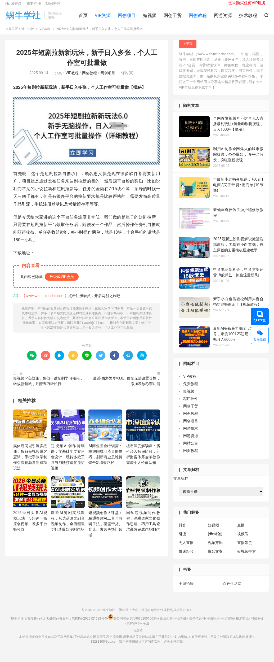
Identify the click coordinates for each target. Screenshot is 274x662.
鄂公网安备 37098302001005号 (133, 624)
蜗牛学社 (23, 19)
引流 (182, 539)
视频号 (242, 539)
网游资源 (223, 18)
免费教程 (190, 389)
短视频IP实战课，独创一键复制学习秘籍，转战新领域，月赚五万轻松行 (48, 386)
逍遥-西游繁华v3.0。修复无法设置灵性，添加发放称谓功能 (126, 386)
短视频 (149, 18)
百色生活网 (232, 589)
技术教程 (248, 18)
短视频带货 (246, 557)
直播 (241, 531)
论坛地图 (166, 624)
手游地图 (180, 624)
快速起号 (186, 557)
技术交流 (242, 624)
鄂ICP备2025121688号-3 (89, 624)
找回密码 (53, 7)
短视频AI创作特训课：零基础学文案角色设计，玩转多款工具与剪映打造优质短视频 (68, 462)
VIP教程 (45, 34)
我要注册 (33, 7)
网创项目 (127, 18)
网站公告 (190, 449)
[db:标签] (215, 539)
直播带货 (244, 548)
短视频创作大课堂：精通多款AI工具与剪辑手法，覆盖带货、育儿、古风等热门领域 (105, 529)
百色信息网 (197, 624)
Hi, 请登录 (13, 7)
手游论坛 (186, 589)
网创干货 (173, 18)
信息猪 (138, 635)
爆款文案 (215, 557)
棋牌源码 (133, 629)
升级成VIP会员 (62, 282)
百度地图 (31, 624)
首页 (83, 18)
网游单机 (257, 624)
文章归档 (180, 484)
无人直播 (186, 548)
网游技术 (190, 434)
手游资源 (227, 624)
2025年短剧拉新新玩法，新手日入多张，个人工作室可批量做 (90, 333)
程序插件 (190, 404)
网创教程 (198, 18)
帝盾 (146, 629)
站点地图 (45, 624)
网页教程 (190, 456)
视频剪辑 (215, 548)
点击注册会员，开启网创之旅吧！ (96, 301)
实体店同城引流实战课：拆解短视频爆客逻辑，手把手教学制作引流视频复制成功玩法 (30, 462)
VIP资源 (103, 18)
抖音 (182, 531)
